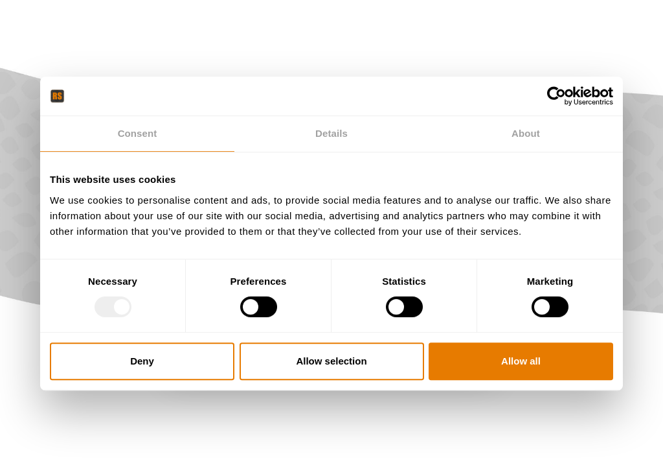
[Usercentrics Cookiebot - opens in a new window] (556, 96)
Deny (142, 360)
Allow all (521, 360)
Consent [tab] (137, 133)
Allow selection (331, 360)
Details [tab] (331, 133)
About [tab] (525, 133)
